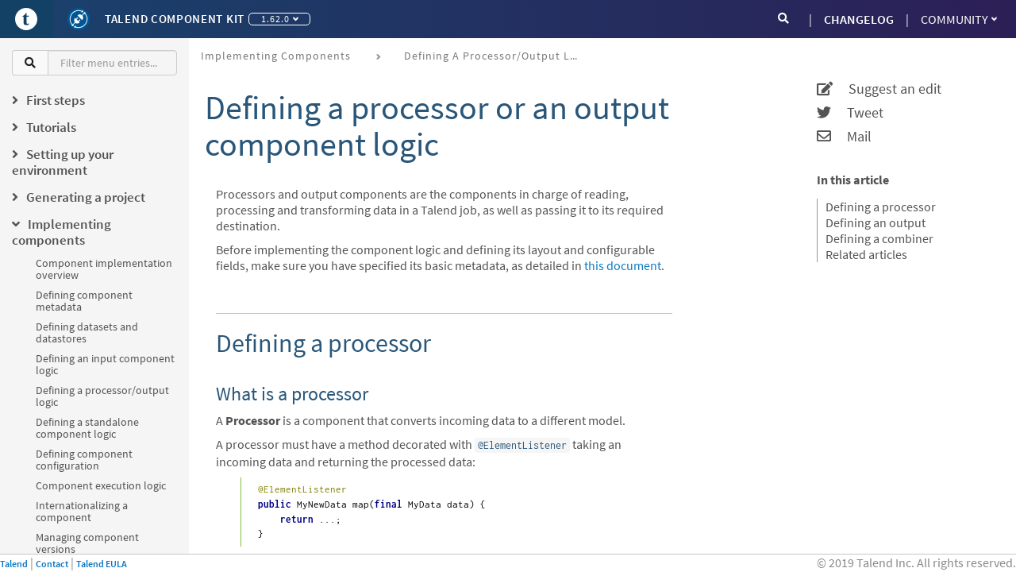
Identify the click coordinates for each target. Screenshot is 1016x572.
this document (622, 265)
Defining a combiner (879, 238)
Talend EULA (101, 564)
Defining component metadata (84, 301)
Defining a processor (881, 206)
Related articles (866, 254)
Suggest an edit (879, 89)
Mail (844, 137)
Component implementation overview (104, 269)
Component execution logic (101, 485)
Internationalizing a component (82, 511)
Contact (52, 564)
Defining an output (876, 222)
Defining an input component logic (105, 364)
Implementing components (276, 55)
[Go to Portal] (26, 19)
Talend (14, 564)
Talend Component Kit (174, 18)
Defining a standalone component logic (87, 428)
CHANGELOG (859, 19)
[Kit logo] (78, 19)
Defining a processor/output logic (102, 396)
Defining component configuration (84, 459)
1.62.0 (279, 19)
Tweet (850, 113)
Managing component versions (87, 543)
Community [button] (959, 19)
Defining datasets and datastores (87, 332)
